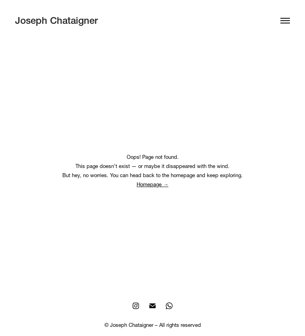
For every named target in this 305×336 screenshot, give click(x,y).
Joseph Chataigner (56, 20)
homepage (183, 175)
